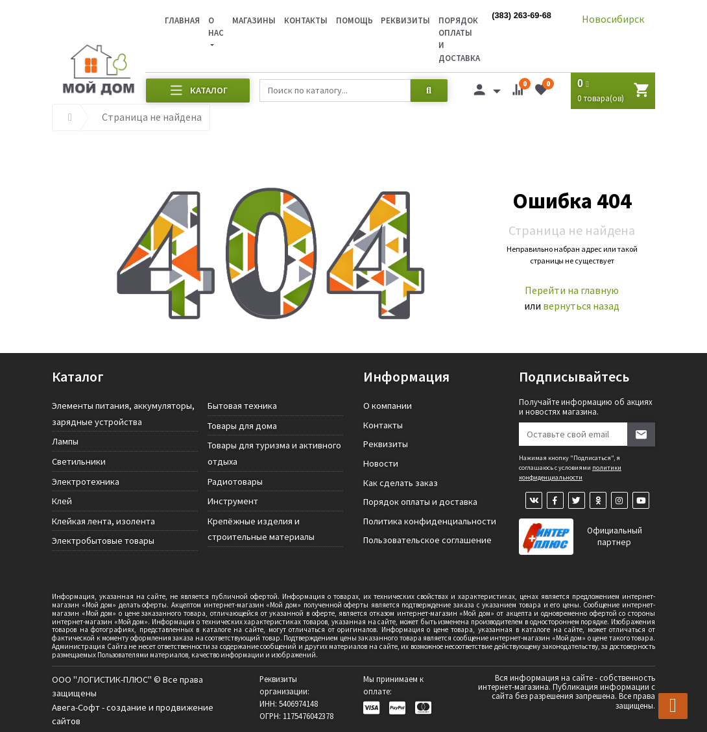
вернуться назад (581, 305)
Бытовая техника (242, 405)
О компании (387, 405)
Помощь (354, 20)
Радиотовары (235, 481)
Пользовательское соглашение (427, 540)
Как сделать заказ (400, 483)
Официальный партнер (614, 536)
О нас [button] (216, 27)
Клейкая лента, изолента (103, 521)
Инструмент (233, 501)
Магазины (254, 20)
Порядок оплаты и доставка (420, 501)
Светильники (79, 461)
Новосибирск (613, 18)
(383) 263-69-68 (521, 15)
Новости (380, 463)
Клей (62, 501)
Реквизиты (405, 20)
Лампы (65, 441)
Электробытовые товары (103, 540)
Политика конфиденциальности (429, 521)
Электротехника (85, 481)
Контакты (306, 20)
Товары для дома (242, 426)
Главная (182, 20)
